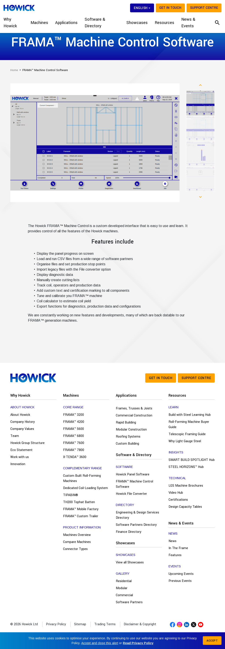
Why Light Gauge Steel (185, 441)
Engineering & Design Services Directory (137, 515)
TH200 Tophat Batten (79, 502)
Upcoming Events (181, 574)
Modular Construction (131, 429)
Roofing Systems (128, 436)
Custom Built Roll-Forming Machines (82, 478)
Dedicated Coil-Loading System (85, 488)
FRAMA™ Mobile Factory (80, 509)
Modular (121, 588)
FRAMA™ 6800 (73, 436)
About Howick (20, 414)
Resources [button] (164, 23)
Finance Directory (128, 532)
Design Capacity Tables (185, 506)
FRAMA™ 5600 (73, 429)
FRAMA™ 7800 (73, 450)
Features (175, 555)
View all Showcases (130, 562)
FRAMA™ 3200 (73, 414)
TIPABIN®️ (70, 495)
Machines (71, 395)
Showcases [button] (137, 23)
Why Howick (20, 395)
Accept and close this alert (99, 643)
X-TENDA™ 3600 (74, 457)
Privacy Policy (56, 624)
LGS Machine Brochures (186, 485)
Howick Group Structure (27, 443)
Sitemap (80, 624)
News (172, 541)
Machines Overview (77, 535)
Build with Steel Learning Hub (190, 414)
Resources (177, 395)
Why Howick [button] (10, 22)
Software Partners (129, 602)
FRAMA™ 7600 (73, 443)
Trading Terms (105, 624)
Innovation (17, 464)
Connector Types (75, 549)
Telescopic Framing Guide (187, 434)
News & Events (181, 523)
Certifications (178, 499)
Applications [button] (66, 23)
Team (14, 436)
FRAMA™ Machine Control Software (134, 484)
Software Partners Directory (136, 524)
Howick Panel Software (132, 474)
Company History (22, 422)
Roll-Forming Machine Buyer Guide (189, 424)
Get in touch (170, 8)
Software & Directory (133, 454)
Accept (212, 641)
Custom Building (127, 443)
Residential (124, 581)
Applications (126, 395)
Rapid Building (126, 422)
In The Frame (178, 548)
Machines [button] (39, 23)
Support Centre (204, 8)
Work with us (19, 457)
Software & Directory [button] (95, 22)
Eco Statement (21, 450)
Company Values (22, 429)
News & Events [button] (188, 22)
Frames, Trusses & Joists (134, 408)
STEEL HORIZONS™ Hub (186, 467)
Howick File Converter (131, 493)
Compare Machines (77, 542)
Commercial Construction (134, 415)
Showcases (125, 543)
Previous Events (180, 581)
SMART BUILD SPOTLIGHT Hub (192, 460)
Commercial (124, 595)
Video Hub (176, 492)
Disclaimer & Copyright (140, 624)
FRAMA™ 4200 (73, 422)
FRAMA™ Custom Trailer (80, 516)
